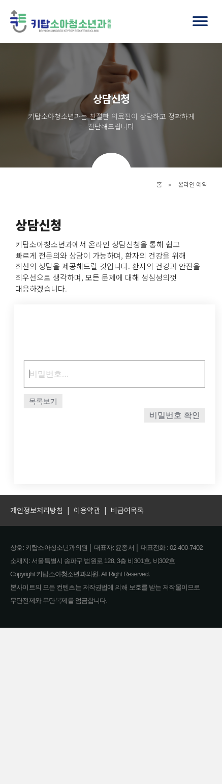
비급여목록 (127, 510)
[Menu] (200, 21)
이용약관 (87, 510)
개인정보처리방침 (36, 510)
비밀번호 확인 (178, 415)
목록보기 (47, 401)
